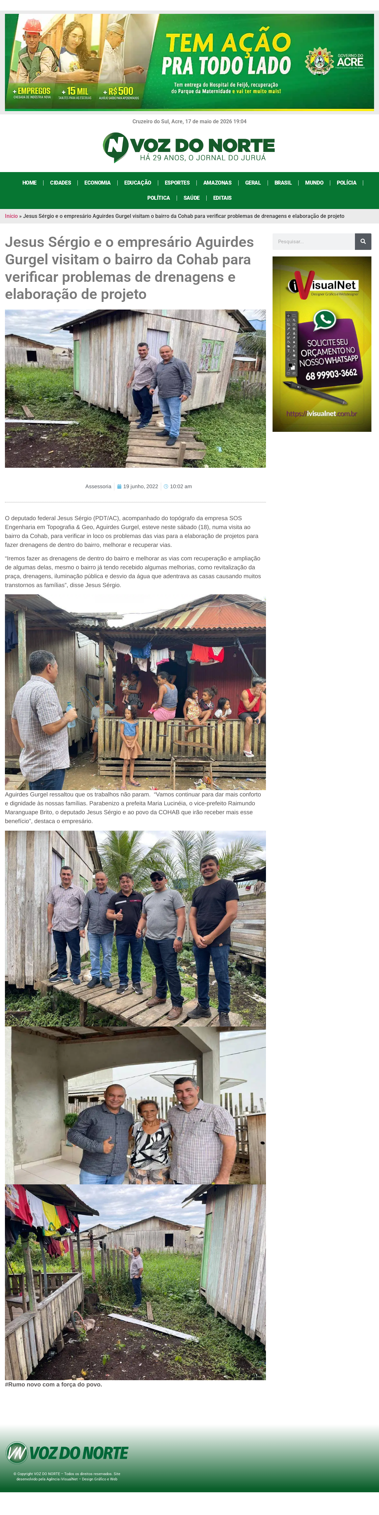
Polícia (346, 183)
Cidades (60, 183)
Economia (97, 183)
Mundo (314, 183)
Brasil (283, 183)
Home (29, 183)
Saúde (192, 198)
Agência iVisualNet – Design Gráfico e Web (81, 1479)
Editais (222, 198)
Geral (253, 183)
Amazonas (217, 183)
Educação (137, 183)
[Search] (363, 241)
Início (11, 216)
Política (158, 198)
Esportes (177, 183)
